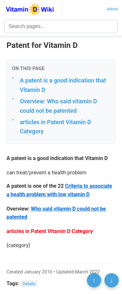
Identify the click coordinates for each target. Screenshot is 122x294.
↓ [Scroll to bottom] (111, 280)
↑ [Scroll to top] (94, 280)
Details (29, 283)
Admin (112, 9)
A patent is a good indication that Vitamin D (63, 85)
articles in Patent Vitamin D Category (55, 127)
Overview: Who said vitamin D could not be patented (58, 106)
